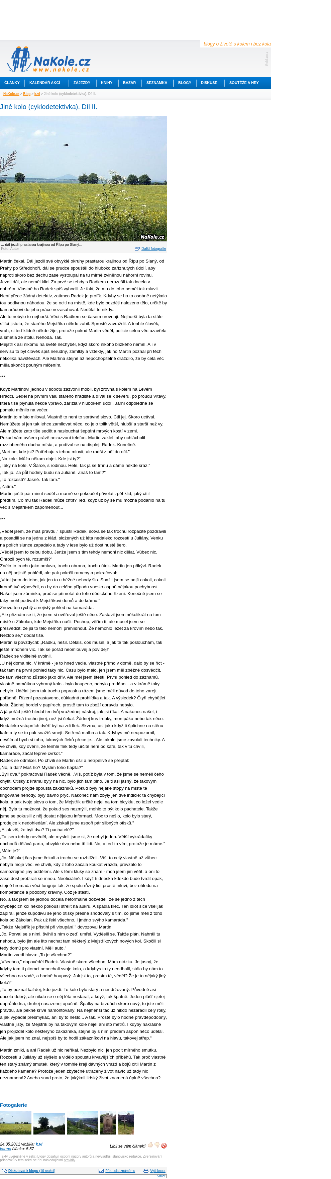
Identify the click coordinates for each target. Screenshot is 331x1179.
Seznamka (156, 83)
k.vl (37, 94)
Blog (26, 94)
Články (12, 83)
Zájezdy (82, 83)
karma (5, 1149)
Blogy (184, 83)
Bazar (129, 83)
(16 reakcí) (31, 1171)
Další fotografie (153, 249)
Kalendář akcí (44, 83)
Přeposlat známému (120, 1171)
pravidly (69, 1160)
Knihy (106, 83)
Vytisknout (158, 1171)
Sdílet (161, 1176)
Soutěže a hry (244, 83)
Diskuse (209, 83)
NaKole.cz (11, 94)
